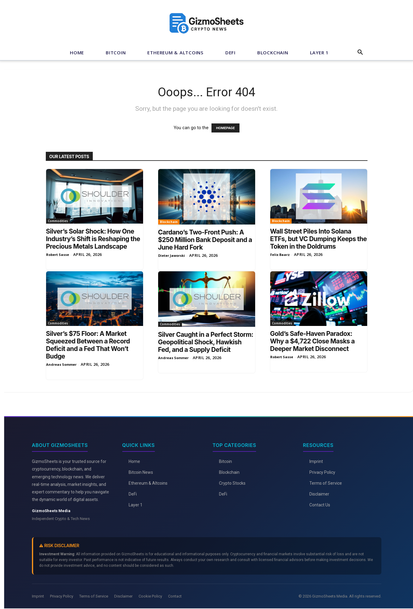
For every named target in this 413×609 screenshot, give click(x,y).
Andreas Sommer (61, 364)
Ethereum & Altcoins (175, 52)
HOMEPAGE (225, 128)
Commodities (58, 221)
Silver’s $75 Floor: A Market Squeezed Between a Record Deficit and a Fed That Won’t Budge (88, 345)
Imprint (316, 461)
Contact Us (319, 504)
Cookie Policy (150, 596)
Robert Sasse (57, 254)
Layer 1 (319, 52)
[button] (360, 53)
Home (77, 52)
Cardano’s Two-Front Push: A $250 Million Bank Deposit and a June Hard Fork (205, 239)
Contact (175, 596)
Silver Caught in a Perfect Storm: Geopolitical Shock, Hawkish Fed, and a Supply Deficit (205, 342)
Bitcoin (116, 52)
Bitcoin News (141, 472)
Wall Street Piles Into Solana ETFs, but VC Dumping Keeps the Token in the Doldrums (318, 239)
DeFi (230, 52)
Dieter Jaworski (171, 255)
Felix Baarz (280, 254)
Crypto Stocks (232, 483)
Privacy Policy (322, 472)
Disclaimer (319, 494)
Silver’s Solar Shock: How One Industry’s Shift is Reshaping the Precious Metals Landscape (93, 239)
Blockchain (272, 52)
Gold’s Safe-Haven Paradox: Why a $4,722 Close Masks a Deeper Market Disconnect (312, 341)
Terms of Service (325, 483)
